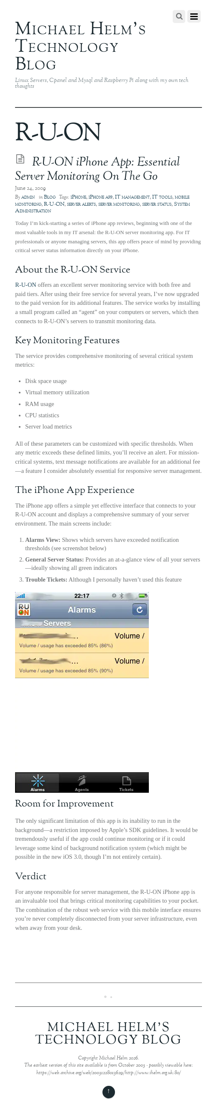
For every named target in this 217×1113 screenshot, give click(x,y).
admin (28, 197)
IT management (132, 197)
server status (156, 204)
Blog (50, 197)
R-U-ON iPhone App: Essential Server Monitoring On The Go (97, 170)
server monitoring (119, 204)
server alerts (81, 204)
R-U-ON (54, 204)
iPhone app (100, 197)
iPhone (78, 197)
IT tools (162, 197)
